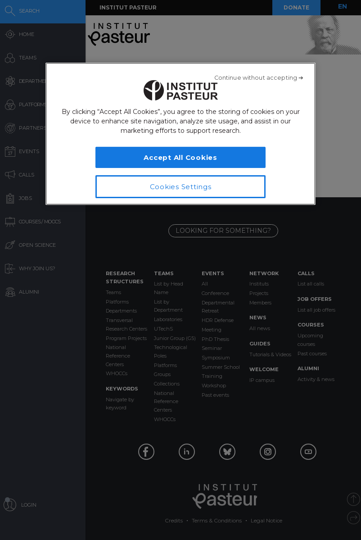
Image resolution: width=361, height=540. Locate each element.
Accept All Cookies (180, 157)
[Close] (259, 78)
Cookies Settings (181, 186)
